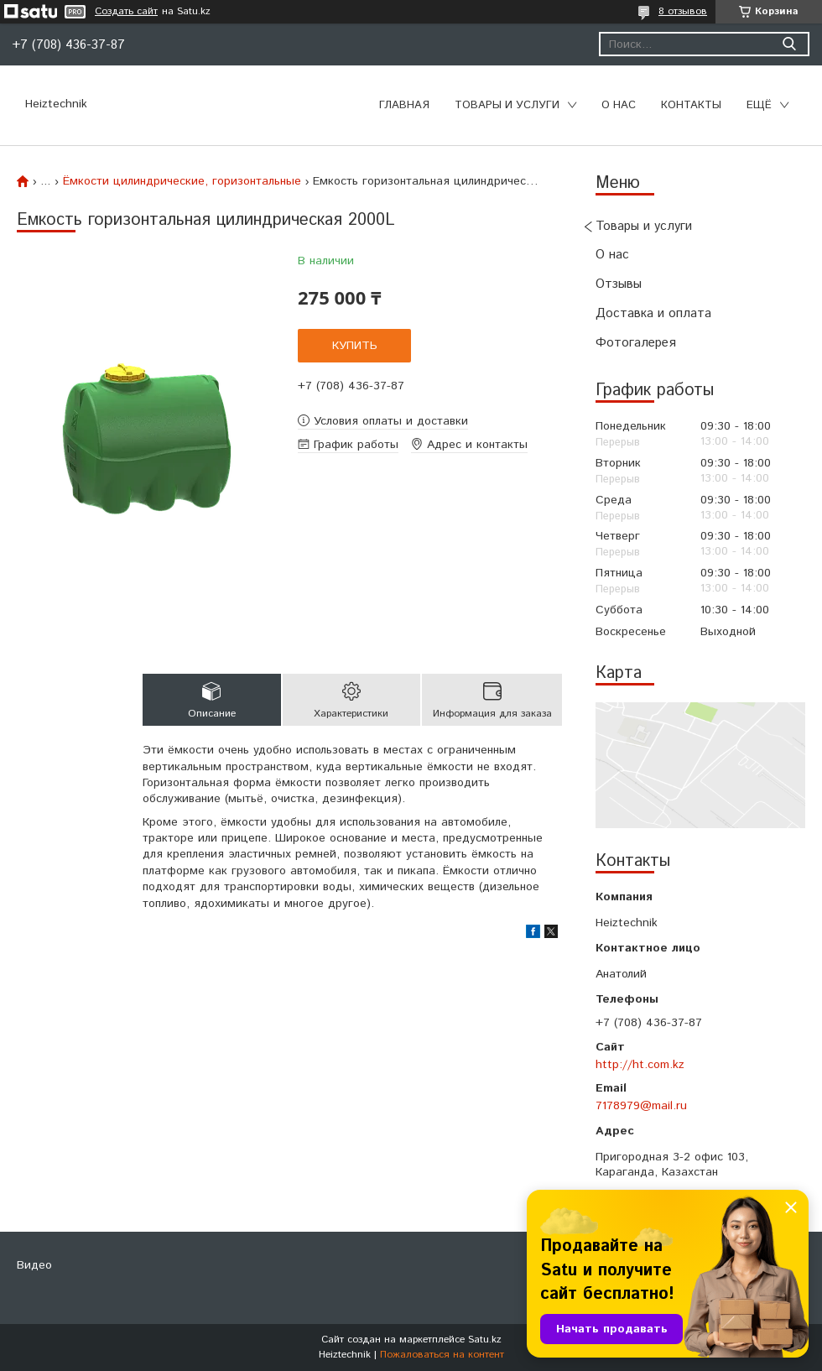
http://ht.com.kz (640, 1064)
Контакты (691, 105)
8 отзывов (682, 11)
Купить (354, 345)
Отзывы (619, 284)
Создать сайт (126, 12)
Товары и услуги (507, 105)
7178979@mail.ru (641, 1105)
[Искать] (789, 44)
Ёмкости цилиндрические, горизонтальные (182, 181)
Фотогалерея (636, 343)
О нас (618, 105)
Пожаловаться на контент (442, 1355)
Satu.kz (485, 1339)
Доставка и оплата (653, 313)
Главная (404, 105)
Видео (34, 1265)
